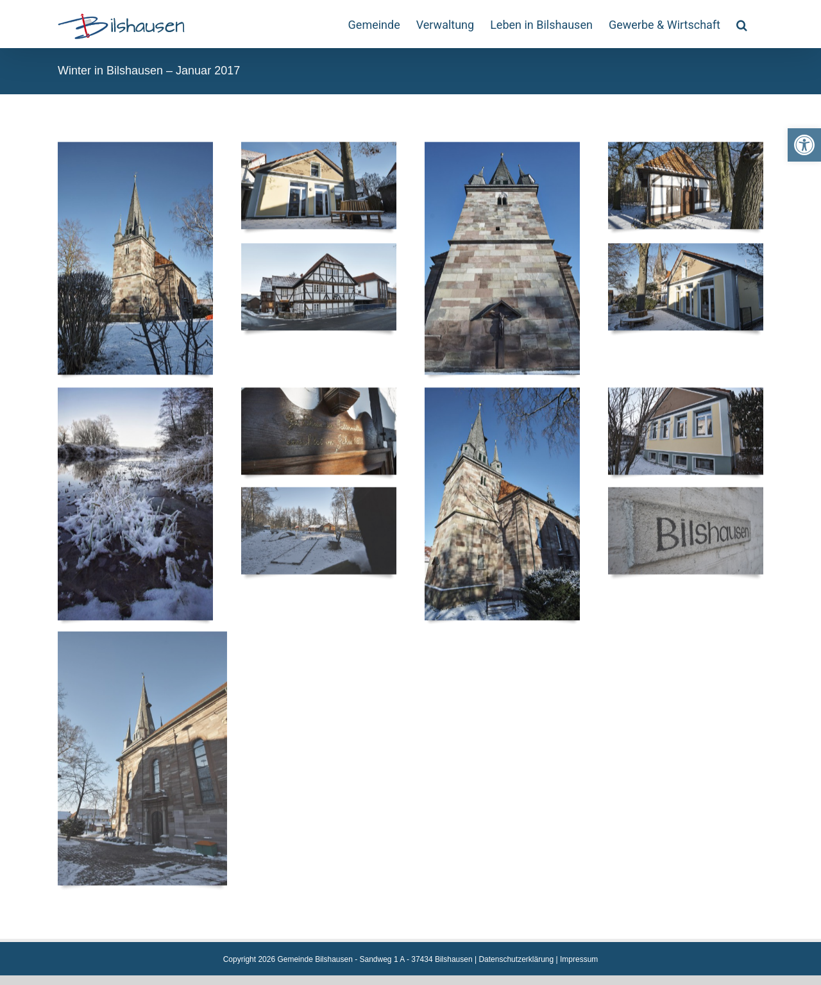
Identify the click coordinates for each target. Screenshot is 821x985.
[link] (804, 145)
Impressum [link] (579, 959)
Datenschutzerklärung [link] (516, 959)
